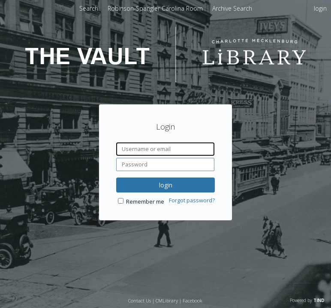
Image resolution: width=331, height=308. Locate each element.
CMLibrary (167, 300)
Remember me (145, 201)
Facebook (192, 300)
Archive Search (232, 8)
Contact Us (139, 300)
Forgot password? (192, 200)
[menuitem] (156, 8)
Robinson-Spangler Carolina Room (156, 8)
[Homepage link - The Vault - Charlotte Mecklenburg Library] (165, 80)
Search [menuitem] (88, 8)
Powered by (307, 300)
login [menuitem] (320, 8)
